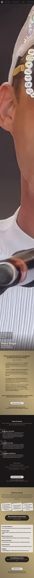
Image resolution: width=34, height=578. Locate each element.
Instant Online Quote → (17, 403)
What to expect (16, 1)
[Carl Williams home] (1, 2)
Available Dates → (17, 568)
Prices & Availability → (17, 477)
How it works (7, 1)
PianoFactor (7, 365)
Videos (23, 1)
